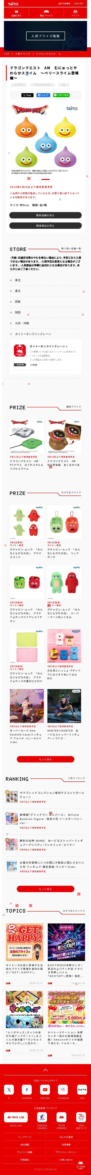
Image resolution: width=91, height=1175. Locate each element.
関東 (18, 301)
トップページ (24, 1137)
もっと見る (45, 759)
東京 (18, 290)
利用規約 (24, 1159)
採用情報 (66, 1144)
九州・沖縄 (22, 323)
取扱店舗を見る (45, 215)
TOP (6, 53)
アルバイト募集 (24, 1152)
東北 (18, 280)
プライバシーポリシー (66, 1152)
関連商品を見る (45, 225)
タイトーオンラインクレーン (33, 334)
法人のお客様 (66, 1137)
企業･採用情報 (64, 3)
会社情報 (24, 1144)
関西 (18, 312)
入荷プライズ (22, 53)
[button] (46, 179)
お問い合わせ (66, 1159)
